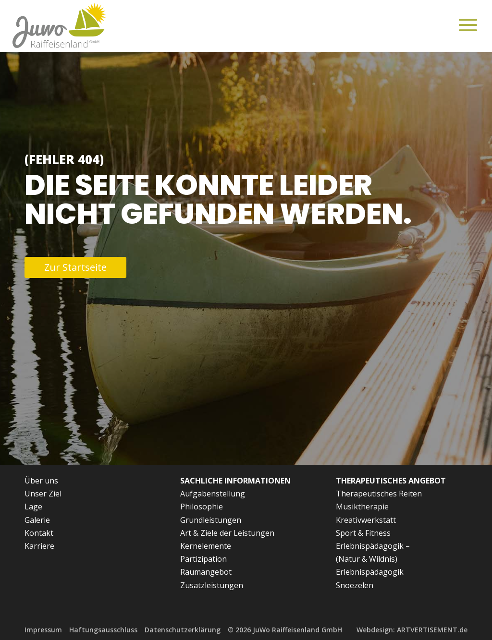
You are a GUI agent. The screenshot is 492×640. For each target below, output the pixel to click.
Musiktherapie (362, 506)
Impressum (43, 629)
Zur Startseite (75, 267)
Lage (33, 506)
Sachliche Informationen (235, 480)
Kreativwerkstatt (366, 520)
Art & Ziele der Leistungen (227, 533)
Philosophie (201, 506)
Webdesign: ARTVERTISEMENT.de (412, 629)
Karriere (39, 546)
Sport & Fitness (363, 533)
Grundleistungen (210, 520)
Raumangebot (206, 572)
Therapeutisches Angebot (391, 480)
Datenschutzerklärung (183, 629)
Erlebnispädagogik (370, 572)
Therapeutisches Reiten (379, 493)
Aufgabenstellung (212, 493)
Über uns (41, 480)
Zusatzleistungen (211, 585)
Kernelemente (205, 546)
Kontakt (39, 533)
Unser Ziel (43, 493)
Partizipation (203, 559)
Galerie (37, 520)
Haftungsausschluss (103, 629)
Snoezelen (354, 585)
